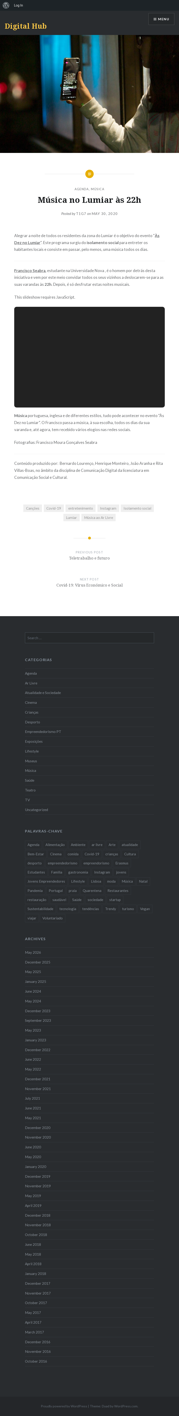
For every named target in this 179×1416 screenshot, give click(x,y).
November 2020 (38, 1137)
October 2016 (36, 1361)
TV (27, 800)
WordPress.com (126, 1406)
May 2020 (33, 1157)
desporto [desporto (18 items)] (35, 863)
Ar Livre (31, 683)
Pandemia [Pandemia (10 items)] (35, 890)
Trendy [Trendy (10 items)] (110, 909)
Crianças (31, 712)
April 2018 (33, 1264)
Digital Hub (26, 26)
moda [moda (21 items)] (111, 881)
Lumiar (71, 517)
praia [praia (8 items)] (73, 890)
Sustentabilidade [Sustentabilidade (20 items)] (40, 909)
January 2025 (35, 981)
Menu (163, 19)
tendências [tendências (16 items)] (90, 909)
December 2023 (37, 1011)
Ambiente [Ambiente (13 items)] (78, 845)
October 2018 (36, 1235)
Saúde (29, 780)
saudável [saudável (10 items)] (59, 900)
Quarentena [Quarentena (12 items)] (92, 890)
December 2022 (37, 1050)
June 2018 (33, 1244)
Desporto (32, 722)
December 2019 (37, 1176)
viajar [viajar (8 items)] (32, 918)
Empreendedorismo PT (43, 731)
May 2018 (33, 1254)
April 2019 (33, 1205)
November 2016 (38, 1351)
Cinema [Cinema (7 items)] (56, 854)
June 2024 (33, 991)
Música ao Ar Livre (98, 517)
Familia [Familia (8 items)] (56, 872)
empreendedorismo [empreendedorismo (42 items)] (62, 863)
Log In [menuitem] (18, 5)
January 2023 (35, 1040)
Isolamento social (137, 508)
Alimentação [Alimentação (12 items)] (55, 845)
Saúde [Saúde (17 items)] (77, 900)
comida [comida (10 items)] (73, 854)
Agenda (82, 189)
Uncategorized (36, 810)
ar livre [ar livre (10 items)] (97, 845)
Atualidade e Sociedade (43, 693)
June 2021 (33, 1108)
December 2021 (37, 1079)
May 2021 (33, 1118)
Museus (31, 761)
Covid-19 (53, 508)
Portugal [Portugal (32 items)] (56, 890)
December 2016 (37, 1342)
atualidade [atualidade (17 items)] (130, 845)
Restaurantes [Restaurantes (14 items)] (117, 890)
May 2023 (33, 1030)
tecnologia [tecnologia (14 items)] (67, 909)
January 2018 (35, 1273)
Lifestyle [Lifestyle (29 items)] (78, 881)
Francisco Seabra (29, 270)
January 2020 (35, 1166)
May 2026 (33, 952)
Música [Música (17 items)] (127, 881)
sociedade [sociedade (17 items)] (95, 900)
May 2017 (33, 1312)
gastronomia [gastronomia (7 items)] (78, 872)
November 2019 (38, 1186)
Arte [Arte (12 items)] (112, 845)
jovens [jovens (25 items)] (121, 872)
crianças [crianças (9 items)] (111, 854)
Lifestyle (32, 751)
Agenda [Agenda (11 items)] (33, 845)
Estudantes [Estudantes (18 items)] (36, 872)
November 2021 (38, 1089)
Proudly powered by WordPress (64, 1406)
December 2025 (37, 962)
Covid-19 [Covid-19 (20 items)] (92, 854)
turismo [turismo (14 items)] (128, 909)
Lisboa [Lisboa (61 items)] (96, 881)
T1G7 (81, 213)
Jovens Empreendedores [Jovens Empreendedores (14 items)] (46, 881)
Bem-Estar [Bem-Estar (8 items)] (36, 854)
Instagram (108, 508)
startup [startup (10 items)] (115, 900)
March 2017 (34, 1332)
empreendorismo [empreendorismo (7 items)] (96, 863)
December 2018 (37, 1215)
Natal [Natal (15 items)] (143, 881)
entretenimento (80, 508)
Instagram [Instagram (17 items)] (102, 872)
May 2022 (33, 1069)
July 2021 (32, 1098)
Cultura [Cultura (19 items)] (130, 854)
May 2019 (33, 1196)
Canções (32, 508)
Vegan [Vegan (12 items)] (145, 909)
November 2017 (38, 1293)
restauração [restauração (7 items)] (37, 900)
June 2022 (33, 1059)
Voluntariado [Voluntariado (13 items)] (52, 918)
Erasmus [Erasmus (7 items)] (121, 863)
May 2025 (33, 972)
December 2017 (37, 1283)
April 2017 (33, 1322)
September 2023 (38, 1020)
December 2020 (37, 1128)
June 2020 (33, 1147)
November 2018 (38, 1225)
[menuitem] (6, 5)
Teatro (30, 790)
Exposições (34, 741)
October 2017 (36, 1303)
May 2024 (33, 1001)
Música (97, 189)
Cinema (31, 702)
